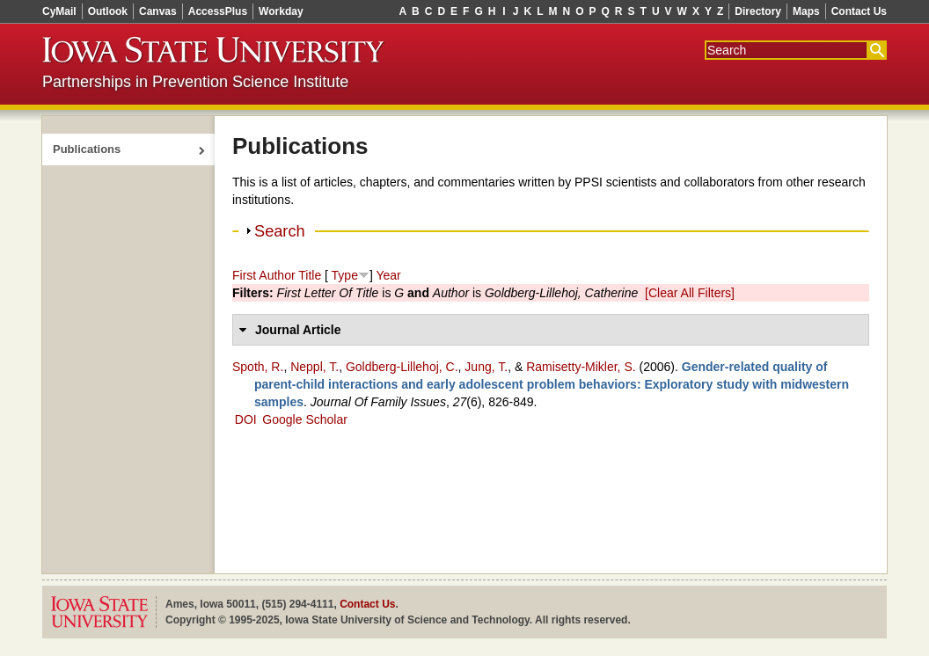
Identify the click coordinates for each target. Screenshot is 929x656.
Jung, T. (486, 367)
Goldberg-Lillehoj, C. (402, 367)
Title (309, 275)
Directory (758, 11)
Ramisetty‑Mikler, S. (580, 367)
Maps (806, 11)
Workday (281, 11)
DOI (246, 419)
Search (279, 231)
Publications (87, 149)
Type (345, 275)
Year (388, 275)
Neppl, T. (314, 367)
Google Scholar (304, 419)
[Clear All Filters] (690, 293)
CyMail (59, 11)
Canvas (158, 11)
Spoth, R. (257, 367)
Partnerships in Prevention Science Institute (195, 82)
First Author (264, 275)
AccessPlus (217, 11)
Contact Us (859, 11)
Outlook (108, 11)
